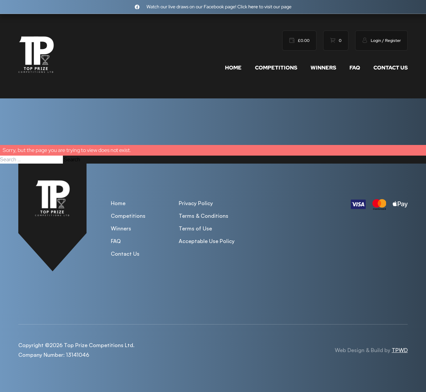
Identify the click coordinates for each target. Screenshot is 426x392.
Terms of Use (195, 228)
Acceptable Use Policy (207, 241)
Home (233, 67)
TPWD (400, 350)
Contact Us (390, 67)
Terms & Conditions (203, 215)
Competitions (276, 67)
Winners (323, 67)
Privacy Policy (196, 203)
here (253, 7)
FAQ (354, 67)
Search (72, 159)
